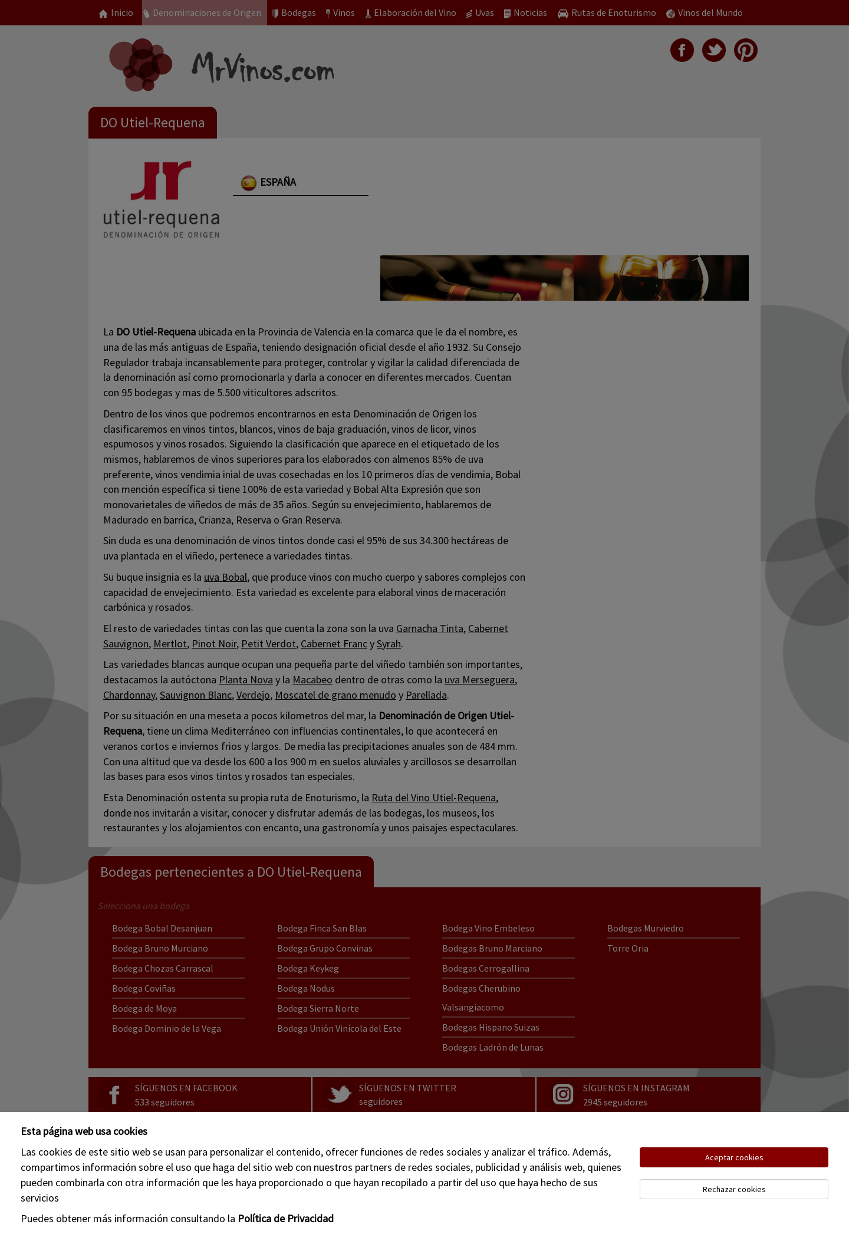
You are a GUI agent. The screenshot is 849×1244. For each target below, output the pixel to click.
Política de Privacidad (286, 1218)
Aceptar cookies (734, 1157)
